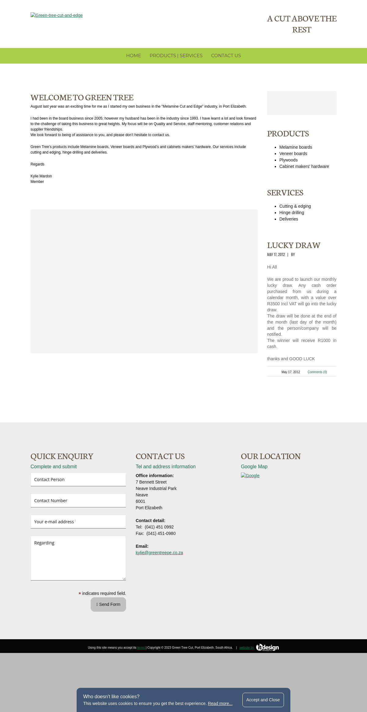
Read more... (220, 703)
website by (259, 682)
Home (133, 66)
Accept (263, 699)
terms (141, 682)
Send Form (108, 638)
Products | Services (176, 66)
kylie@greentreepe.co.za (159, 587)
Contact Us (226, 66)
